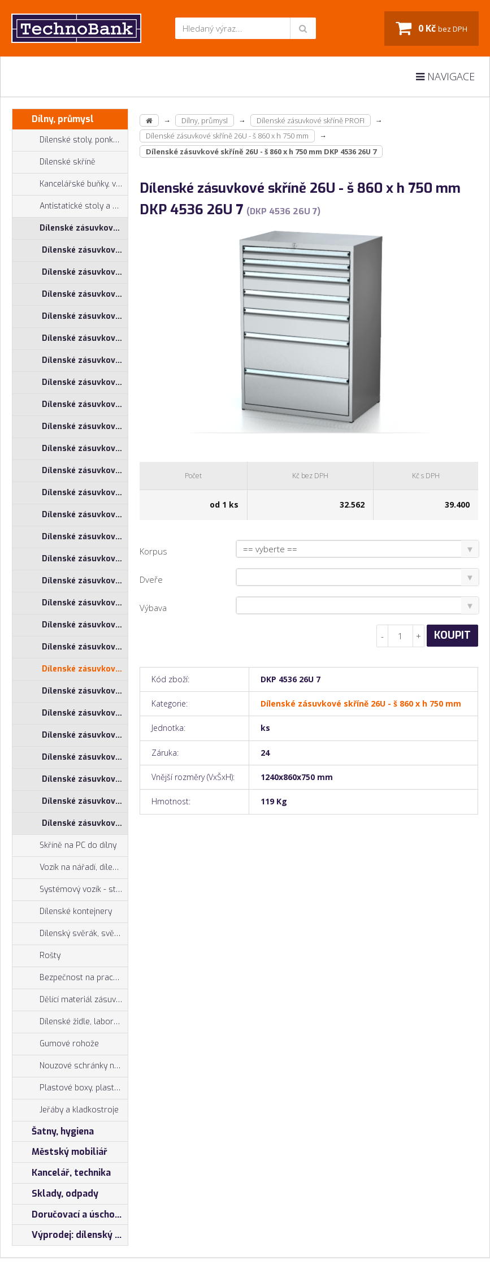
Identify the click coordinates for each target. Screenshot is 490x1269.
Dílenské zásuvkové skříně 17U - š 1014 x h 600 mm (85, 250)
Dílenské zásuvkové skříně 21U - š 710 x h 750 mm (85, 470)
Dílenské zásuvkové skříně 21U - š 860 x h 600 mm (85, 492)
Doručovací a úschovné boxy (70, 1215)
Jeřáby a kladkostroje (65, 1110)
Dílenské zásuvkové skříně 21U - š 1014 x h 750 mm (85, 404)
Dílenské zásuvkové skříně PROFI (70, 228)
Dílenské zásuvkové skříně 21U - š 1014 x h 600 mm (85, 382)
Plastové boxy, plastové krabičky (70, 1088)
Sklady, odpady (55, 1194)
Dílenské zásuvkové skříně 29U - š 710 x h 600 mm (85, 757)
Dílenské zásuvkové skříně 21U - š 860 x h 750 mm (85, 514)
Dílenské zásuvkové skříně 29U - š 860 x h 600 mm (85, 801)
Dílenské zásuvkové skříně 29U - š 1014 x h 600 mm (85, 691)
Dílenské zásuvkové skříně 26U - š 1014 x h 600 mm (85, 536)
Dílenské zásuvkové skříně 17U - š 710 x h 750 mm (85, 316)
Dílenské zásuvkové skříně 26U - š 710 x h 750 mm (85, 625)
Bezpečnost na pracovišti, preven (70, 978)
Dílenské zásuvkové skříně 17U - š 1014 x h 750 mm (85, 272)
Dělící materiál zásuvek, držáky (70, 1000)
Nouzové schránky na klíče (70, 1066)
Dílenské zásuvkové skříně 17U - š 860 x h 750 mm (85, 360)
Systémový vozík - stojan (70, 889)
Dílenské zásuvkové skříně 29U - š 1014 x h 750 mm (85, 713)
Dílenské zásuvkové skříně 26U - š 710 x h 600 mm (85, 602)
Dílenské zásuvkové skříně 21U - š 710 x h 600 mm (85, 448)
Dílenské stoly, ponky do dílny (70, 140)
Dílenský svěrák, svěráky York (70, 934)
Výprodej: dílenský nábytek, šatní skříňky (70, 1235)
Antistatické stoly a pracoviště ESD (84, 206)
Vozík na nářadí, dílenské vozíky (70, 867)
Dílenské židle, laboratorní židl (70, 1022)
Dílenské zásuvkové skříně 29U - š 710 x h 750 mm (85, 779)
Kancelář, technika (61, 1173)
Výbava (153, 607)
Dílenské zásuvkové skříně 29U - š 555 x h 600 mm (85, 735)
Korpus (153, 551)
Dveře (151, 579)
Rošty (36, 956)
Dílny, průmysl (53, 119)
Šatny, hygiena (53, 1131)
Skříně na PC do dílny (64, 845)
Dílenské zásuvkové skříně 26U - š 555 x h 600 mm (85, 580)
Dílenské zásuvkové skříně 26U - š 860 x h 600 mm (85, 647)
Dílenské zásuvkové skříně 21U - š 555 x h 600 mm (85, 426)
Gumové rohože (55, 1044)
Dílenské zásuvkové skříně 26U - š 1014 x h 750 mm (85, 558)
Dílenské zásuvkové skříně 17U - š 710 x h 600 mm (85, 294)
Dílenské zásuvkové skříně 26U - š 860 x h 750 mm (85, 669)
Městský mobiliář (59, 1152)
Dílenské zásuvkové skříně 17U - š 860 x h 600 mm (85, 338)
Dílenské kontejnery (62, 911)
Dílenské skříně (54, 162)
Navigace (445, 76)
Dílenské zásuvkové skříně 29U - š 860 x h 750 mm (85, 823)
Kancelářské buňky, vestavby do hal (70, 184)
